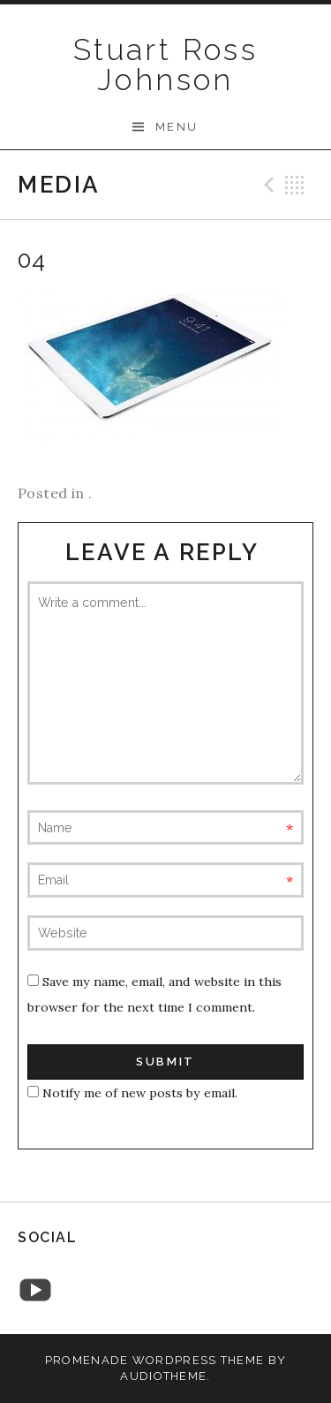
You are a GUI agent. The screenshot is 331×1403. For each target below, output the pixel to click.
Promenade (87, 1360)
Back (295, 184)
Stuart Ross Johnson (165, 64)
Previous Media (266, 184)
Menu (177, 126)
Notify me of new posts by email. (139, 1093)
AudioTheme (163, 1376)
